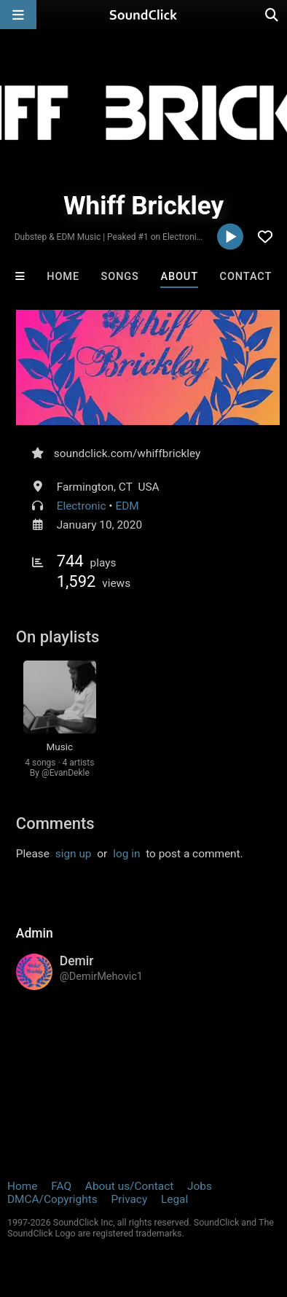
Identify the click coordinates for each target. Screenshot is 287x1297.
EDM (126, 506)
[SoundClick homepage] (143, 14)
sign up (73, 853)
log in (126, 853)
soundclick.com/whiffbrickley (127, 453)
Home (63, 276)
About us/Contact (129, 1186)
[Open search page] (272, 14)
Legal (174, 1199)
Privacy (129, 1199)
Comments (55, 823)
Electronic (81, 506)
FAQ (61, 1186)
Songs (120, 276)
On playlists (58, 637)
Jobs (199, 1186)
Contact (246, 276)
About (179, 276)
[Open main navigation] (18, 14)
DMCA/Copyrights (52, 1199)
